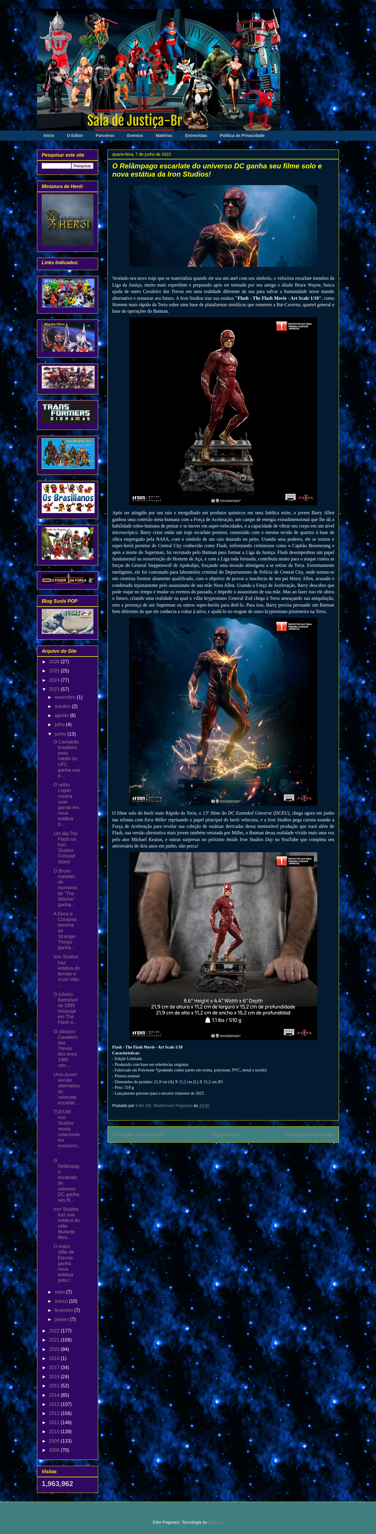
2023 (55, 689)
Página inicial (224, 1134)
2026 (55, 661)
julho (60, 724)
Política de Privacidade (242, 135)
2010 (55, 1431)
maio (60, 1292)
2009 (55, 1440)
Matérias (164, 135)
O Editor (75, 135)
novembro (66, 697)
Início (48, 135)
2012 (55, 1413)
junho (61, 733)
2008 (55, 1450)
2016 (55, 1376)
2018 (55, 1358)
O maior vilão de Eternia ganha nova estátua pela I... (63, 1263)
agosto (62, 715)
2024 (55, 680)
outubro (63, 706)
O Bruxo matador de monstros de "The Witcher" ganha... (65, 887)
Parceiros (105, 135)
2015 (55, 1385)
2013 (55, 1404)
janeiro (62, 1319)
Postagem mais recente (138, 1134)
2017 (55, 1367)
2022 (55, 1330)
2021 (55, 1339)
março (62, 1301)
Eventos (135, 135)
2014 (55, 1395)
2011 (55, 1422)
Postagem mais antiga (310, 1134)
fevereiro (64, 1310)
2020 (55, 1349)
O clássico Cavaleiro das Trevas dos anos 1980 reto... (65, 1048)
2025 (55, 670)
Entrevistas (196, 135)
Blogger (215, 1522)
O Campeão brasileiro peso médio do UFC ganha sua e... (66, 758)
